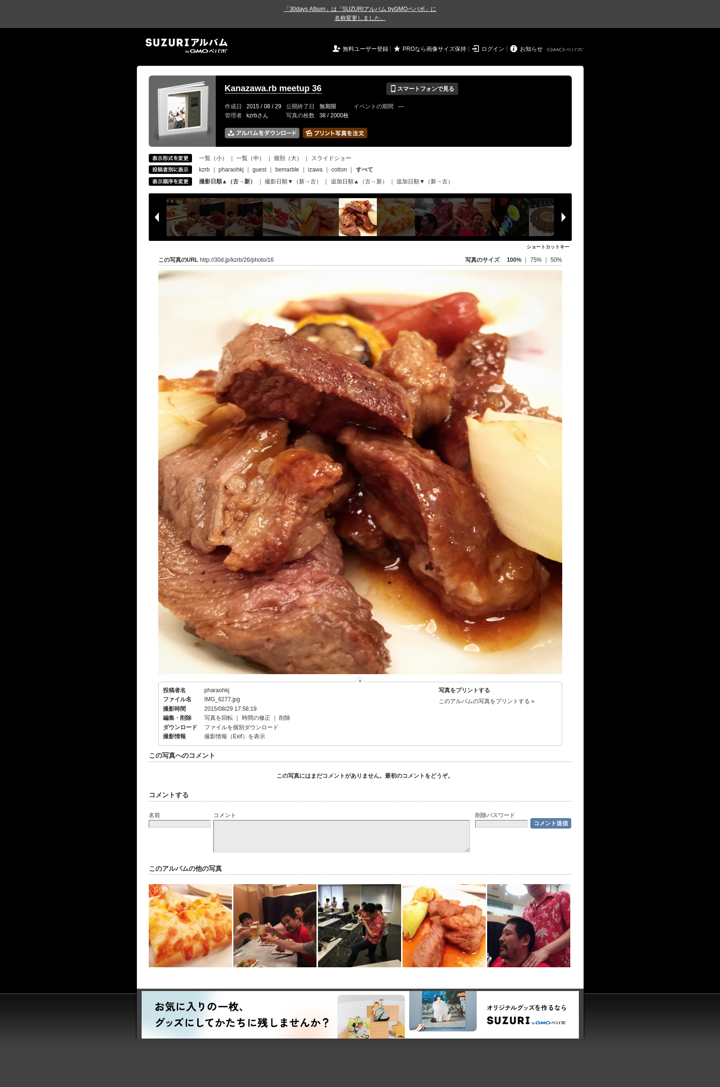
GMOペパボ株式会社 (566, 50)
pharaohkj (231, 169)
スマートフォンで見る (422, 89)
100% (514, 260)
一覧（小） (213, 158)
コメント (224, 815)
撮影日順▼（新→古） (293, 181)
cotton (339, 169)
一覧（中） (250, 158)
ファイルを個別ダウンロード (241, 727)
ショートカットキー (548, 246)
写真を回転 (218, 718)
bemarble (287, 169)
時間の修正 (256, 718)
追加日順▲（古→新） (359, 181)
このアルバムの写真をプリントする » (487, 701)
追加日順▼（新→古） (424, 181)
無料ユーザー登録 (365, 49)
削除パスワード (495, 815)
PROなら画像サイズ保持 (434, 49)
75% (536, 260)
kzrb (204, 169)
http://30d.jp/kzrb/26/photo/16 (237, 260)
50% (556, 260)
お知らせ (531, 49)
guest (259, 169)
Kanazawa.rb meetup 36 (273, 88)
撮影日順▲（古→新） (227, 181)
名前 (154, 815)
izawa (315, 169)
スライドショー (331, 158)
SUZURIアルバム (186, 46)
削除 (284, 718)
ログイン (492, 49)
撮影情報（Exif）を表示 (234, 736)
